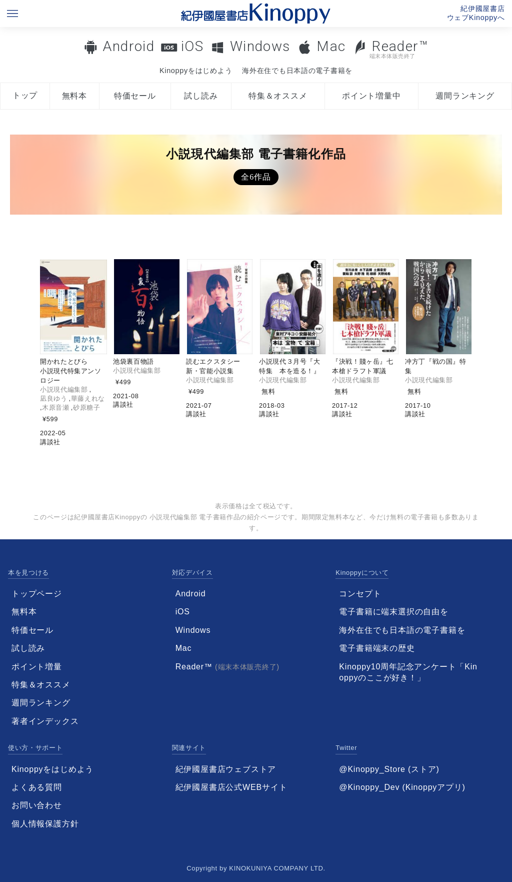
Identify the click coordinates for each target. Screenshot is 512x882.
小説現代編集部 (64, 389)
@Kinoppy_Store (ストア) (389, 769)
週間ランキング (465, 96)
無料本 (74, 96)
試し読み (201, 96)
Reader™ (391, 49)
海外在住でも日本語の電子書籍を (297, 71)
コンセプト (360, 593)
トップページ (37, 593)
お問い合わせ (37, 805)
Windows (260, 46)
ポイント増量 (37, 666)
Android (128, 46)
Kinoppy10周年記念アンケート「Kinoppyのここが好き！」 (408, 672)
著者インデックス (45, 721)
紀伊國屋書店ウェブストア (226, 769)
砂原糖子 (86, 407)
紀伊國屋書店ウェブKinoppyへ (476, 13)
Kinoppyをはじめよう (196, 71)
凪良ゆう (54, 398)
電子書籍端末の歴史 (376, 648)
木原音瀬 (56, 407)
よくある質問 (37, 787)
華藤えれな (88, 398)
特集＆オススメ (278, 96)
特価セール (135, 96)
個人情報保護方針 (45, 823)
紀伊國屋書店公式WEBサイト (232, 787)
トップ (25, 95)
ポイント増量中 (371, 96)
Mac (331, 46)
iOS (192, 46)
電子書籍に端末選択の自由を (393, 611)
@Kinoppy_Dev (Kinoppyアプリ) (402, 787)
